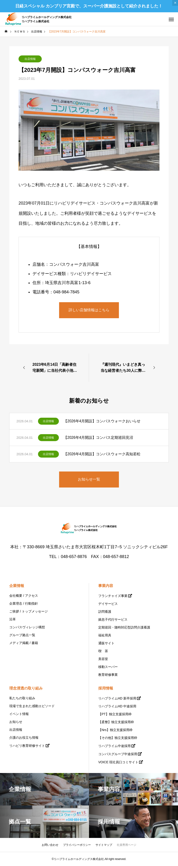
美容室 (103, 659)
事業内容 (105, 586)
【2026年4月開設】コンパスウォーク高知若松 (102, 454)
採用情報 (105, 688)
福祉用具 (104, 635)
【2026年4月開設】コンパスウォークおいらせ (102, 421)
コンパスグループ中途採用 (117, 754)
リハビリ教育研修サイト (27, 745)
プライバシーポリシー (77, 845)
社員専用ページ (126, 845)
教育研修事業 (108, 675)
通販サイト (106, 643)
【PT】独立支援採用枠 (115, 714)
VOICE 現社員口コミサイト (118, 762)
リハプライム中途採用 (114, 746)
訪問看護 (104, 611)
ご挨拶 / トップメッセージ (28, 611)
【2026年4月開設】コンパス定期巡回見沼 (98, 437)
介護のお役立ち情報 (23, 737)
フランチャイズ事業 (112, 596)
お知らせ (15, 722)
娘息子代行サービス (112, 619)
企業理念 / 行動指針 (23, 603)
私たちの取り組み (22, 698)
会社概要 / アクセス (23, 595)
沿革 (12, 619)
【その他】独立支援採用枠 (117, 738)
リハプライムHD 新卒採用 (117, 698)
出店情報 (30, 59)
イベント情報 (19, 714)
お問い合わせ (50, 845)
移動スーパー (108, 667)
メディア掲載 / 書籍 (23, 643)
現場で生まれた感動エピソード (32, 706)
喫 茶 (103, 651)
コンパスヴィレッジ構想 (27, 627)
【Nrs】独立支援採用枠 (115, 730)
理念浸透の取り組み (26, 688)
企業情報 (16, 586)
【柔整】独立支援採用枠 (116, 722)
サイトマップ (103, 845)
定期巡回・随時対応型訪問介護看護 (124, 627)
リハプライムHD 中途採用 (117, 706)
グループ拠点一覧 (22, 635)
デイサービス (108, 604)
